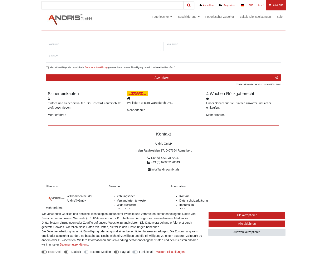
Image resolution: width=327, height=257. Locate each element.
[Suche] (189, 5)
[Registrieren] (227, 5)
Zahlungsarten (126, 196)
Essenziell (54, 251)
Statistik (76, 251)
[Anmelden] (206, 5)
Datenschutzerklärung (193, 200)
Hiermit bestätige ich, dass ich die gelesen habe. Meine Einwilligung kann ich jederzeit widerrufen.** (113, 67)
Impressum (186, 205)
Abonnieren (216, 78)
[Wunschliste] (261, 5)
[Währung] (251, 5)
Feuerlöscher (160, 16)
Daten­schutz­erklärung (74, 244)
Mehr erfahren (57, 115)
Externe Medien (101, 251)
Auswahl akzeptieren (246, 232)
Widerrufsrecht (126, 205)
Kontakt (184, 196)
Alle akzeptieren (246, 215)
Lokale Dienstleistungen (255, 16)
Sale (280, 16)
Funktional (146, 251)
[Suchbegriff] (113, 5)
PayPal (125, 251)
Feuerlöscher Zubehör (219, 16)
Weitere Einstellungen (170, 251)
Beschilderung (187, 16)
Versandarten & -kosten (132, 200)
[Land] (242, 5)
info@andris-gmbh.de (165, 169)
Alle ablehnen (247, 223)
